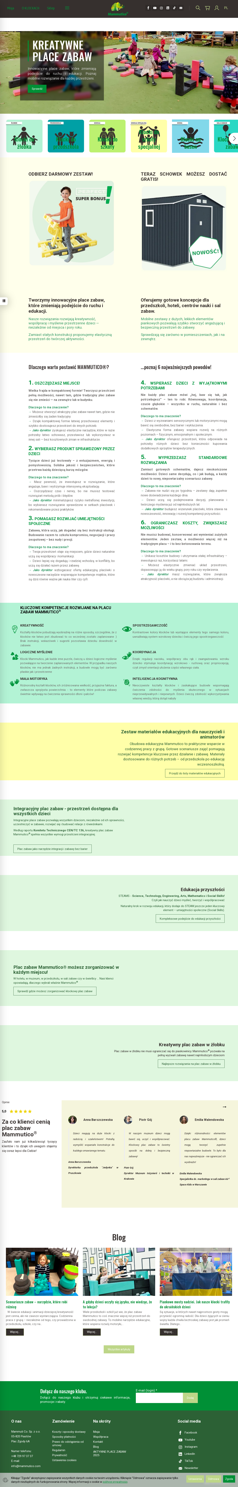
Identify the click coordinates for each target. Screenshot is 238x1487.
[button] (233, 138)
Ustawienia (195, 1478)
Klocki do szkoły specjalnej (149, 138)
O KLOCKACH (30, 8)
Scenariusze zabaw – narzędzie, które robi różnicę (36, 1304)
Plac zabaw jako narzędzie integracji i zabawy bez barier (52, 849)
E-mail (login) (145, 1390)
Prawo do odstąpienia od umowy (68, 1443)
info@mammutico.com (26, 1466)
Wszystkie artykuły (119, 1349)
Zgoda (229, 1478)
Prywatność (59, 1455)
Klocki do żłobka (24, 142)
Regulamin (58, 1450)
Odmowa (213, 1478)
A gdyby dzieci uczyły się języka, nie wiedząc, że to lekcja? (117, 1304)
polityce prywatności (115, 1481)
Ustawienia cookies (64, 1460)
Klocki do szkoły (107, 142)
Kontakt (98, 1441)
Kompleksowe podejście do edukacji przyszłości (190, 918)
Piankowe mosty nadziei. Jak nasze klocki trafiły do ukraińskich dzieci (195, 1304)
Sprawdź (37, 88)
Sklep (51, 8)
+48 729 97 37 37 (22, 1456)
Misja (10, 8)
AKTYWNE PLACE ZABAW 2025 (109, 1453)
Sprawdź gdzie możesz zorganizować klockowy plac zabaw (54, 991)
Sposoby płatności (64, 1436)
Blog (96, 1446)
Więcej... (15, 1332)
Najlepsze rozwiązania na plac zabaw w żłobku (191, 1064)
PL (226, 8)
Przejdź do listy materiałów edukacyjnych (195, 773)
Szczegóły (26, 618)
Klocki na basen (191, 142)
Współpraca (100, 1436)
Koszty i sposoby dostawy (69, 1432)
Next (224, 1107)
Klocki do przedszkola (66, 142)
